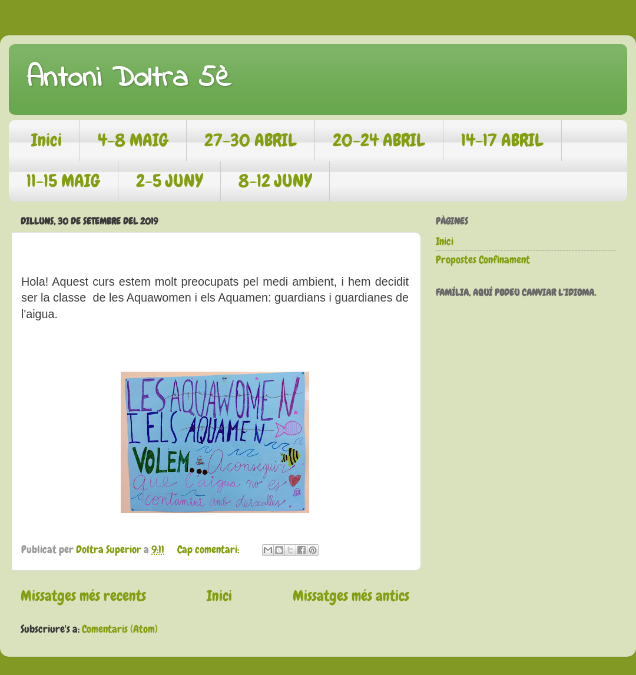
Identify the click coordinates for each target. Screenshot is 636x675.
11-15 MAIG (63, 181)
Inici (46, 140)
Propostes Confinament (483, 259)
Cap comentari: (209, 549)
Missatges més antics (351, 595)
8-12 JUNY (275, 181)
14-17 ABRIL (502, 140)
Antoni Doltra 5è (128, 78)
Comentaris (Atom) (120, 629)
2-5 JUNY (169, 181)
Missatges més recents (83, 595)
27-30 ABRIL (250, 140)
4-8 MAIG (133, 140)
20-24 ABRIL (379, 140)
